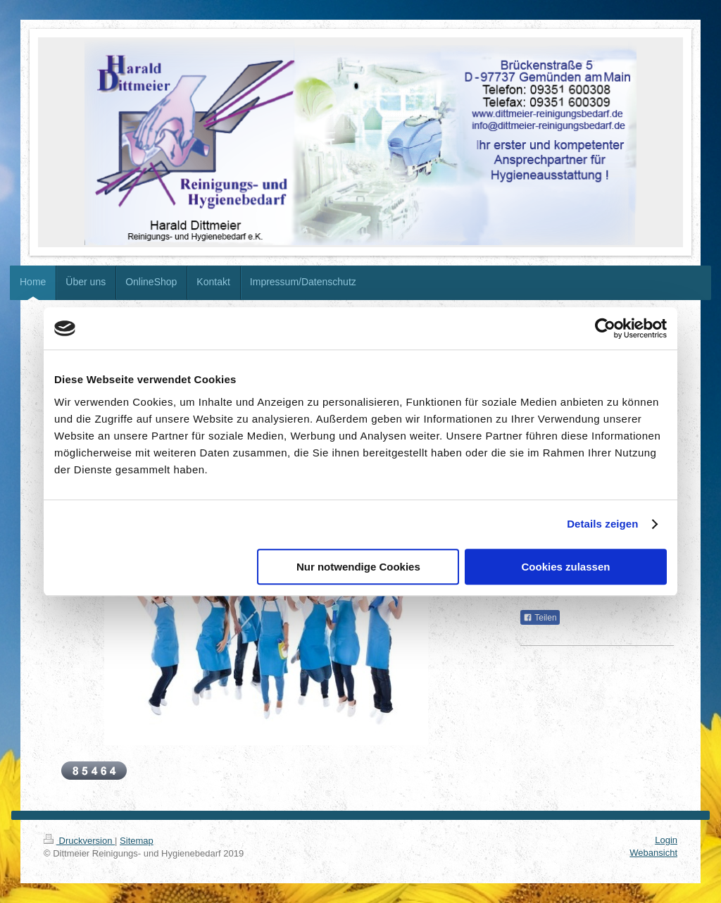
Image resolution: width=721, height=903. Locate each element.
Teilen (539, 618)
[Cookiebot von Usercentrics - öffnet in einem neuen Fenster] (605, 328)
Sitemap (136, 840)
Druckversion (79, 840)
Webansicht (653, 852)
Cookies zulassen (566, 567)
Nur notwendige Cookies (358, 567)
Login (666, 840)
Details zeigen (602, 524)
